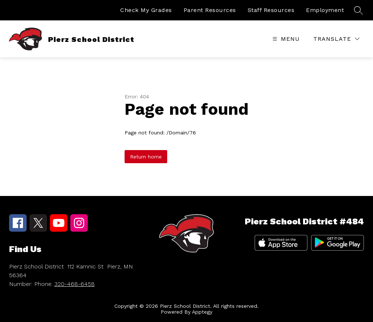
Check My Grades (146, 10)
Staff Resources (271, 10)
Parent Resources (210, 10)
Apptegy (202, 312)
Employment (325, 10)
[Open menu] (285, 38)
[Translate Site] (336, 38)
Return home (146, 157)
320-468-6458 (74, 283)
